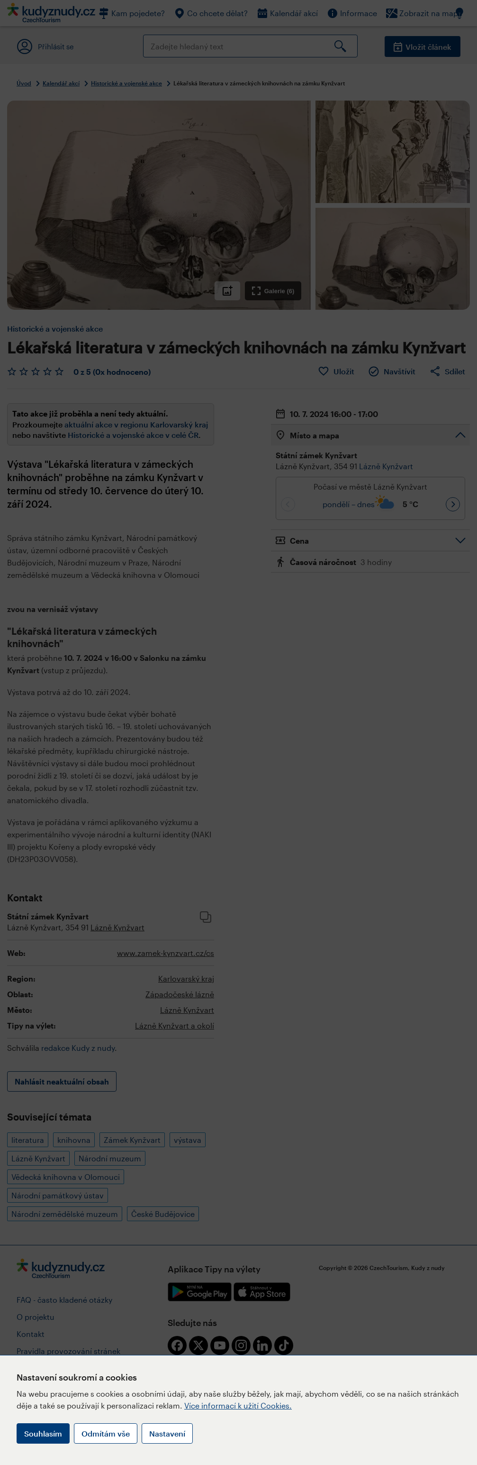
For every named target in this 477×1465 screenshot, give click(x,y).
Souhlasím (43, 1433)
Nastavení (167, 1433)
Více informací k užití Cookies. (238, 1405)
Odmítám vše (105, 1433)
